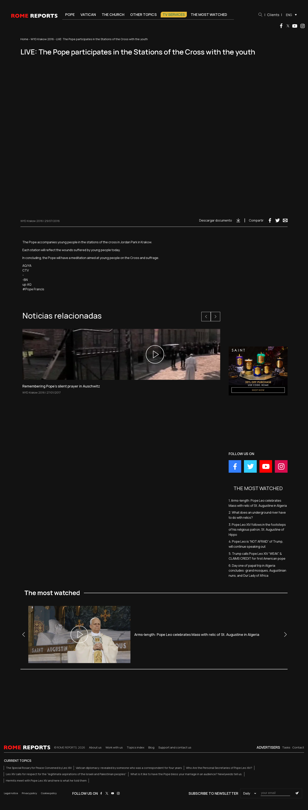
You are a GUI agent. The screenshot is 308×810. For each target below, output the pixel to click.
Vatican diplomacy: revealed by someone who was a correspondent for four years (129, 768)
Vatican (88, 14)
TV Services (174, 14)
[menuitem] (290, 14)
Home (24, 39)
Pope (70, 14)
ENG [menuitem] (289, 15)
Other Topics (143, 14)
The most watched (209, 14)
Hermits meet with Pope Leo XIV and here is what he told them (46, 780)
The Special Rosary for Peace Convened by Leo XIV (39, 768)
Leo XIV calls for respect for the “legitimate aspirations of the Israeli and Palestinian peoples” (66, 774)
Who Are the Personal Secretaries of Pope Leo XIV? (219, 768)
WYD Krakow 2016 (42, 39)
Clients (273, 14)
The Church (113, 14)
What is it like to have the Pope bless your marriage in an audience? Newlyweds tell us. (186, 774)
